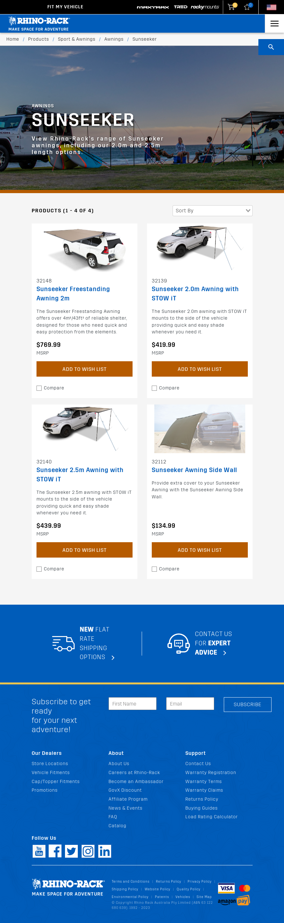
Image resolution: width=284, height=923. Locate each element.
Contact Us (198, 763)
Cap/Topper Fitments (56, 781)
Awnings (114, 39)
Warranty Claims (204, 790)
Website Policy (157, 889)
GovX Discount (125, 790)
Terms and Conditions (131, 881)
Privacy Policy (200, 881)
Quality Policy (188, 889)
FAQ (113, 817)
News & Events (125, 808)
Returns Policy (201, 799)
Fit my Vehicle (65, 7)
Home (12, 39)
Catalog (117, 826)
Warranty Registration (210, 772)
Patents (162, 897)
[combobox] (213, 210)
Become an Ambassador (136, 781)
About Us (119, 763)
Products (38, 39)
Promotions (45, 790)
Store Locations (50, 763)
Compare (54, 388)
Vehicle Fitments (51, 772)
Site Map (204, 897)
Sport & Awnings (76, 39)
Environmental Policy (130, 897)
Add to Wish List (84, 369)
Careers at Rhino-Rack (134, 772)
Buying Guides (201, 808)
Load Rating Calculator (211, 817)
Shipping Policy (125, 889)
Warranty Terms (203, 781)
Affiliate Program (128, 799)
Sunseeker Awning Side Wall (194, 470)
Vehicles (182, 897)
